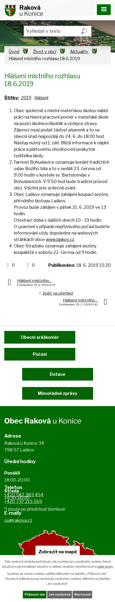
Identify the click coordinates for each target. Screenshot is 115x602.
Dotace (57, 374)
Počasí (40, 354)
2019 (26, 97)
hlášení (41, 97)
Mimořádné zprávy (57, 393)
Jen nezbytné (59, 594)
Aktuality (79, 51)
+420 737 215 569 (23, 501)
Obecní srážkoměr (40, 337)
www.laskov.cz (60, 239)
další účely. (105, 566)
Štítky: (11, 97)
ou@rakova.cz (18, 520)
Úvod (14, 51)
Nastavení (82, 594)
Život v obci (44, 51)
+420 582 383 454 (23, 494)
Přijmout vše (35, 594)
